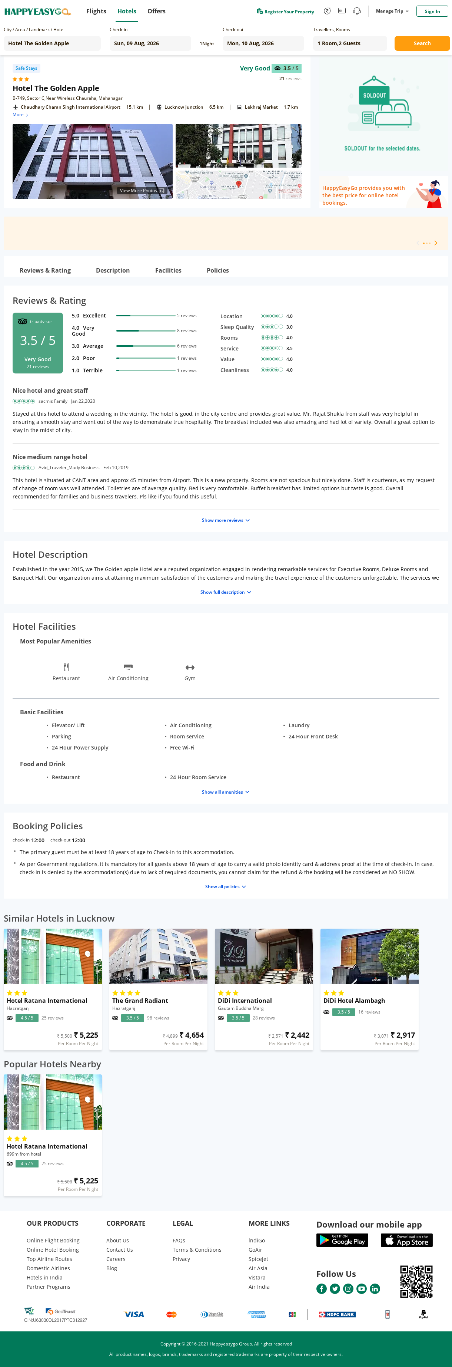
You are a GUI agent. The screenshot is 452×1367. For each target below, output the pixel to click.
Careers (116, 1258)
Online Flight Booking (53, 1240)
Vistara (257, 1277)
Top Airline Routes (49, 1258)
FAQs (179, 1240)
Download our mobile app (369, 1224)
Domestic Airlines (48, 1268)
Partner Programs (48, 1286)
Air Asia (258, 1268)
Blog (111, 1268)
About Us (117, 1240)
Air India (259, 1286)
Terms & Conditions (197, 1249)
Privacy (181, 1258)
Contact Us (119, 1249)
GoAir (255, 1249)
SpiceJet (258, 1258)
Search (422, 43)
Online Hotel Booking (53, 1249)
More (21, 114)
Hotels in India (45, 1277)
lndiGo (257, 1240)
